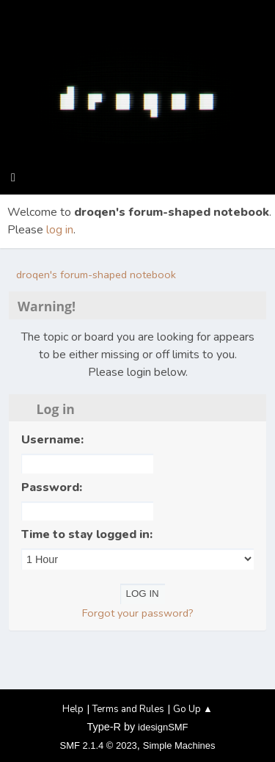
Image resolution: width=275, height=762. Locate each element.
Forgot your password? (138, 613)
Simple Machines (179, 745)
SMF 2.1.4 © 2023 (98, 745)
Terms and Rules (128, 709)
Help (73, 709)
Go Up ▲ (193, 709)
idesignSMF (163, 727)
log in (59, 230)
